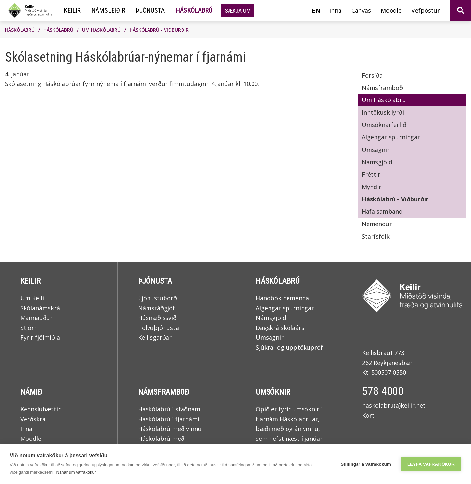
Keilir (30, 281)
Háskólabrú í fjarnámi (168, 419)
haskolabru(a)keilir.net (394, 405)
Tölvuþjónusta (158, 328)
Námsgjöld (271, 318)
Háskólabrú (20, 30)
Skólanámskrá (40, 308)
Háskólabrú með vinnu (169, 429)
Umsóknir (273, 392)
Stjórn (29, 328)
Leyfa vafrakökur (431, 464)
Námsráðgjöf (156, 308)
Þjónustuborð (157, 298)
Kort (368, 415)
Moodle (30, 438)
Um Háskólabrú (101, 30)
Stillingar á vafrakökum (366, 464)
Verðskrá (32, 419)
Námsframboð (163, 392)
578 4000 (383, 391)
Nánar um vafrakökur (76, 472)
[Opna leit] (460, 10)
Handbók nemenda (282, 298)
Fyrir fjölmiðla (40, 337)
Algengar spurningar (285, 308)
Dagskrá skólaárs (280, 328)
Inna (26, 429)
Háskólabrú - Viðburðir (159, 30)
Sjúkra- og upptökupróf (289, 347)
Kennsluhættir (40, 409)
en (316, 10)
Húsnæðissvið (157, 318)
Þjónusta (155, 281)
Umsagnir (270, 337)
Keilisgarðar (155, 337)
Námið (31, 392)
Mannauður (36, 318)
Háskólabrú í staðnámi (170, 409)
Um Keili (32, 298)
